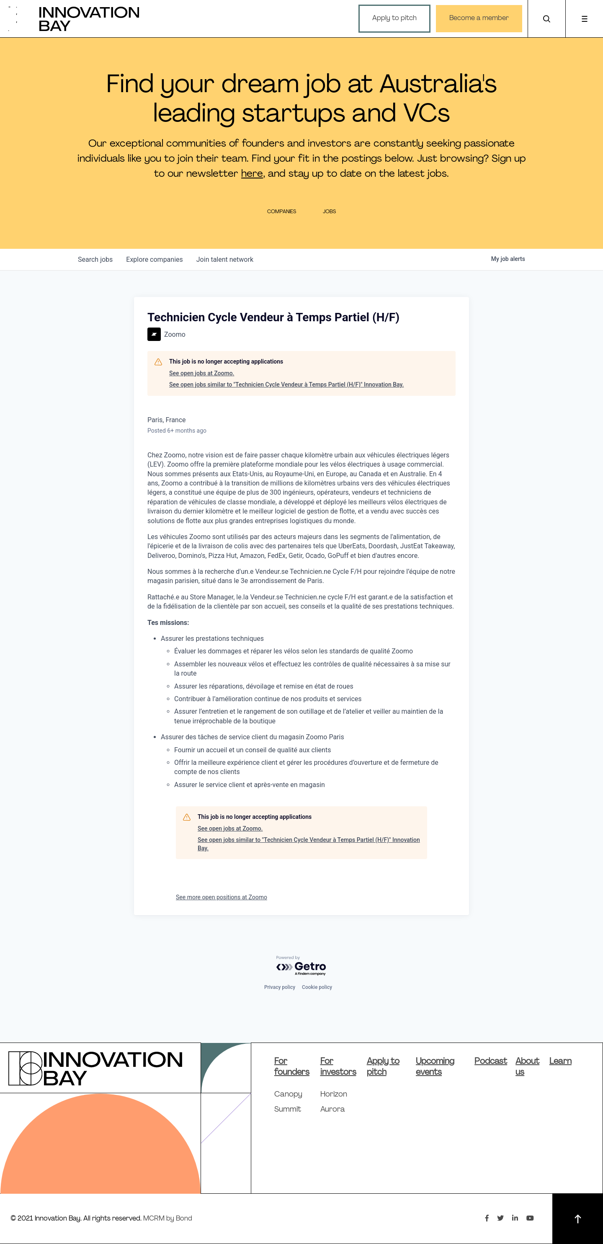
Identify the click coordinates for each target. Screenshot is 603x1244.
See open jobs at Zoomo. (201, 373)
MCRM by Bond (167, 1219)
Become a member (479, 18)
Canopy (288, 1095)
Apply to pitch (394, 18)
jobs (95, 259)
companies (154, 259)
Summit (287, 1110)
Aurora (332, 1110)
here (252, 174)
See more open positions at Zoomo (221, 897)
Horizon (333, 1095)
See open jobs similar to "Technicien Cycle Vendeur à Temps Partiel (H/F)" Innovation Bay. (286, 384)
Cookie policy (317, 987)
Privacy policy (279, 987)
